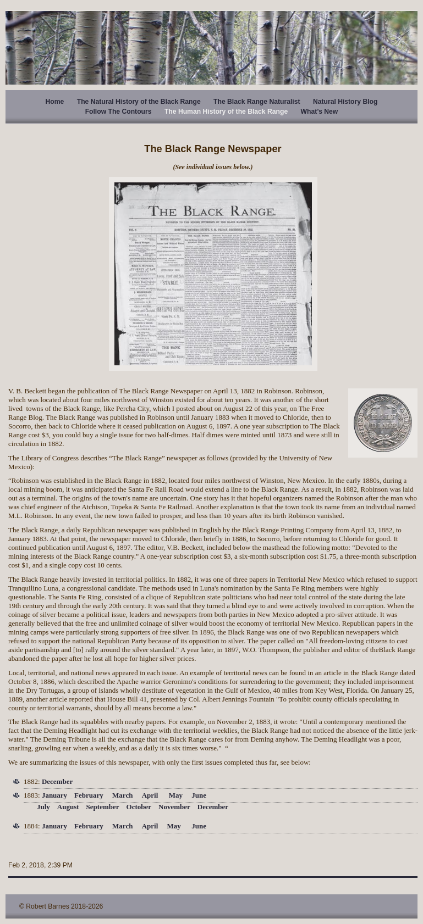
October (139, 807)
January (54, 795)
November (174, 807)
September (102, 807)
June (198, 795)
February (88, 795)
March (122, 795)
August (68, 807)
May (176, 795)
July (43, 807)
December (57, 781)
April (150, 795)
